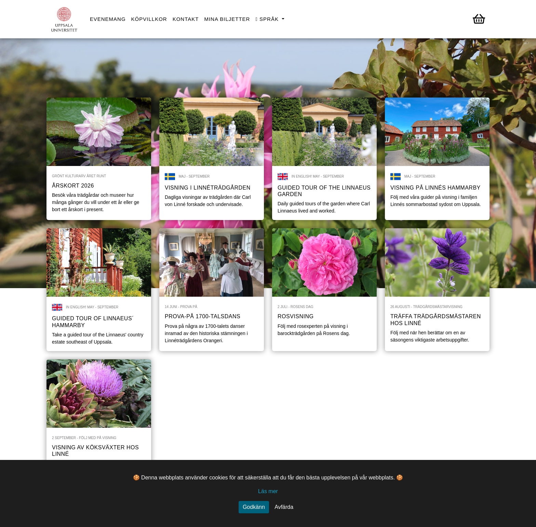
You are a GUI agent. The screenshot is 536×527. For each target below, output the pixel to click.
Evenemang (108, 19)
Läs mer (268, 491)
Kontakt (186, 19)
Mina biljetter (227, 19)
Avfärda (283, 507)
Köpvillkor (149, 19)
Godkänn (254, 507)
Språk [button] (267, 19)
